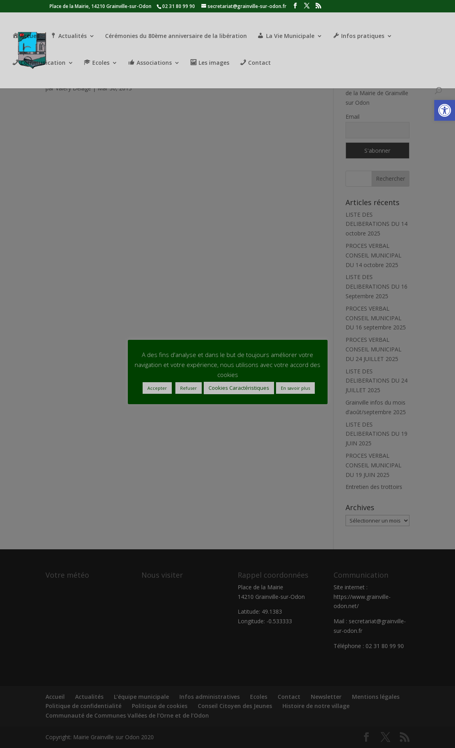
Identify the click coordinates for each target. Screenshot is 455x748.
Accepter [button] (157, 388)
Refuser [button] (188, 388)
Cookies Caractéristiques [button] (239, 387)
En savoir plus (295, 388)
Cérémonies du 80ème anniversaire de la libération (176, 36)
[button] (444, 110)
